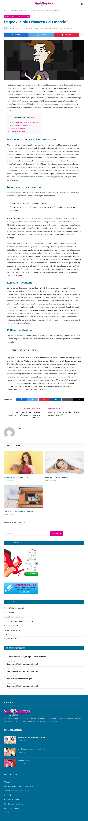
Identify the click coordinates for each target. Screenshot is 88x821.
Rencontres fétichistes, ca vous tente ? (22, 664)
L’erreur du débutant (16, 128)
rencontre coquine (18, 88)
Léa (12, 28)
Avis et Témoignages (12, 808)
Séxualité (7, 634)
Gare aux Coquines (11, 718)
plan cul (63, 380)
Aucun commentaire (51, 28)
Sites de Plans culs (11, 638)
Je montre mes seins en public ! (17, 477)
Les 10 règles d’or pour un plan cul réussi (31, 749)
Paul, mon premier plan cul (56, 477)
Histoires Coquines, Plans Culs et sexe (17, 16)
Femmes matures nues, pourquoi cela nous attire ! (26, 657)
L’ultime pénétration (16, 131)
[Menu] (6, 4)
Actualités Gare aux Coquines (15, 608)
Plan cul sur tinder (24, 760)
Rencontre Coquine (11, 799)
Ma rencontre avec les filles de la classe (24, 122)
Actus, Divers (9, 612)
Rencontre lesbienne (12, 630)
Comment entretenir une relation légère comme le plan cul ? (63, 413)
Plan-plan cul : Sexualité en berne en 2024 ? (33, 737)
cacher (32, 117)
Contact (7, 812)
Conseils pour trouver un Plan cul (16, 617)
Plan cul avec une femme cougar (19, 679)
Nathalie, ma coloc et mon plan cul (18, 511)
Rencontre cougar (11, 625)
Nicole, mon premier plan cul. (20, 125)
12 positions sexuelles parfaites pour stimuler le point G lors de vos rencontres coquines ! (24, 415)
